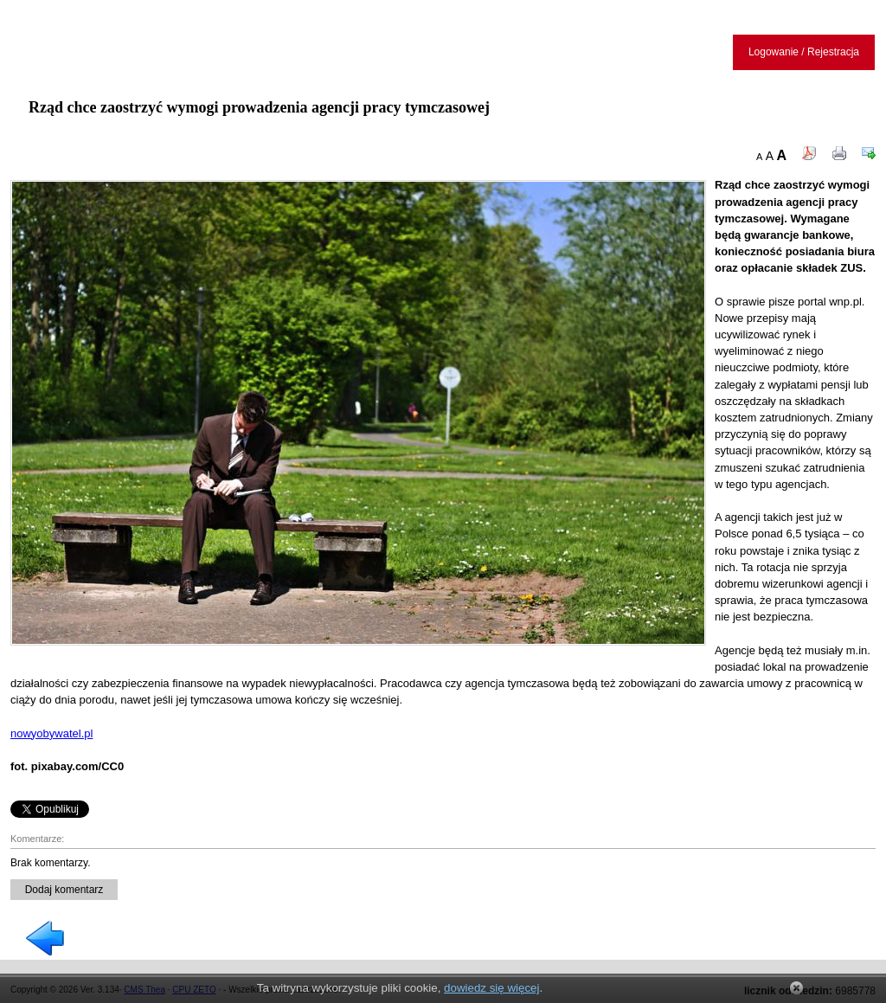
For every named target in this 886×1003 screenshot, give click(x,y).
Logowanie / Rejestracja (803, 52)
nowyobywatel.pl (51, 733)
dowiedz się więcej (491, 987)
